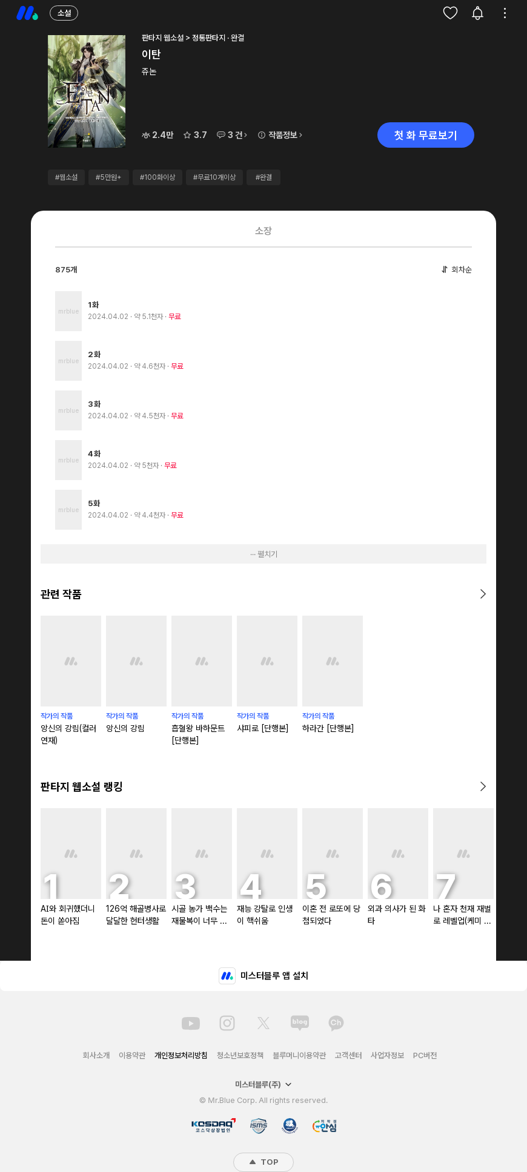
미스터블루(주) (263, 1084)
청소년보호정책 (240, 1055)
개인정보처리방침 (181, 1055)
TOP (263, 1162)
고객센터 (348, 1055)
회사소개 (96, 1055)
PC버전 (425, 1055)
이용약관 (132, 1055)
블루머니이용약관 (299, 1055)
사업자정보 (387, 1055)
